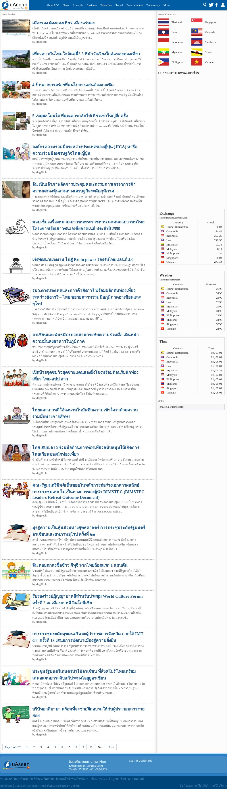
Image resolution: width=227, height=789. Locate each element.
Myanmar (177, 52)
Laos (174, 32)
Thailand (176, 22)
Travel (119, 5)
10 (91, 747)
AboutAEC (52, 5)
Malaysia (210, 32)
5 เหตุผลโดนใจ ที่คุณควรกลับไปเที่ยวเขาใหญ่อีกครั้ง (80, 115)
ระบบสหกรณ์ (143, 760)
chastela (164, 406)
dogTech (41, 41)
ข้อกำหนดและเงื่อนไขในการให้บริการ (203, 785)
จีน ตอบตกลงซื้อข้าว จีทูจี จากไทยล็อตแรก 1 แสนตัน (79, 565)
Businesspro (176, 406)
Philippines (177, 62)
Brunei (208, 52)
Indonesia (177, 42)
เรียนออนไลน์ (99, 779)
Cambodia (210, 42)
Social (213, 5)
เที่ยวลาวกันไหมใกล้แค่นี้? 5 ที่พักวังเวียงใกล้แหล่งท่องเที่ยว (86, 54)
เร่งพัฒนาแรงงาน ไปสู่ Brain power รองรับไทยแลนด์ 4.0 (82, 259)
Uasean (14, 5)
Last (111, 747)
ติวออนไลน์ (63, 779)
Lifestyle (78, 5)
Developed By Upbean (66, 785)
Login (223, 5)
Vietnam (209, 62)
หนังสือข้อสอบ (80, 779)
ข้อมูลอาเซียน (117, 779)
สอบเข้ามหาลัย (23, 779)
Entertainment (135, 5)
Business (92, 5)
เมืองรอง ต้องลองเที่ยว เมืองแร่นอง (63, 23)
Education (106, 5)
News (66, 5)
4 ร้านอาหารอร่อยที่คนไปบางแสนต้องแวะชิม (73, 85)
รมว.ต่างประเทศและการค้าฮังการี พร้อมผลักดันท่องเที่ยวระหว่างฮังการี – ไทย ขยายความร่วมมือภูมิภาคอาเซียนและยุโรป (86, 297)
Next (101, 747)
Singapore (210, 22)
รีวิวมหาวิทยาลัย (44, 779)
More (167, 5)
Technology (153, 5)
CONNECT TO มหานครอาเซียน (178, 73)
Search (205, 5)
